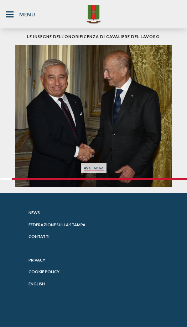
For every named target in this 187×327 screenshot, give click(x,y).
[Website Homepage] (94, 14)
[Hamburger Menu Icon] (9, 14)
